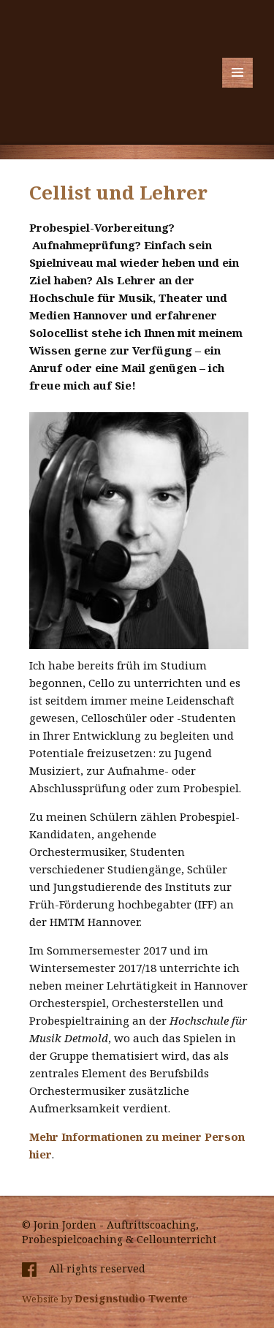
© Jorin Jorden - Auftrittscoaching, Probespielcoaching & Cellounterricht (119, 1232)
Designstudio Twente (131, 1298)
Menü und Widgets (238, 87)
